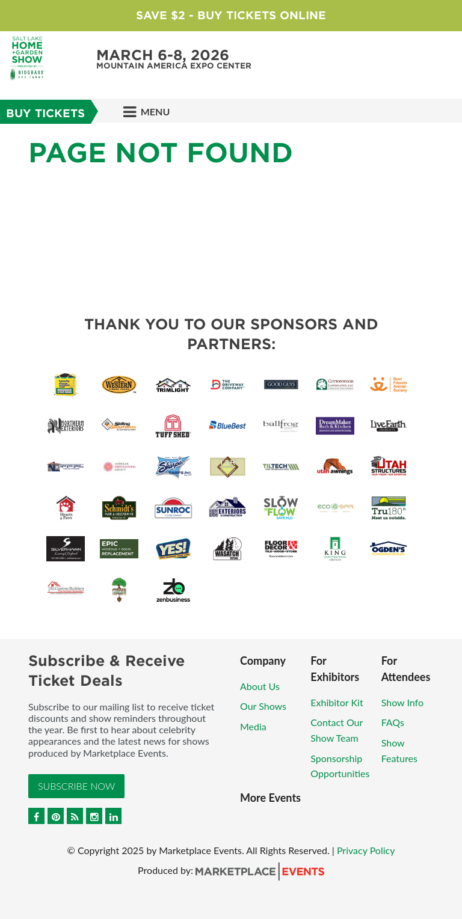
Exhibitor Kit (336, 702)
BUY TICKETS (45, 113)
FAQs (392, 722)
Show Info (402, 702)
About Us (260, 686)
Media (253, 726)
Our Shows (263, 706)
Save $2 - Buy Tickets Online (231, 15)
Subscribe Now (76, 786)
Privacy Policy (366, 850)
